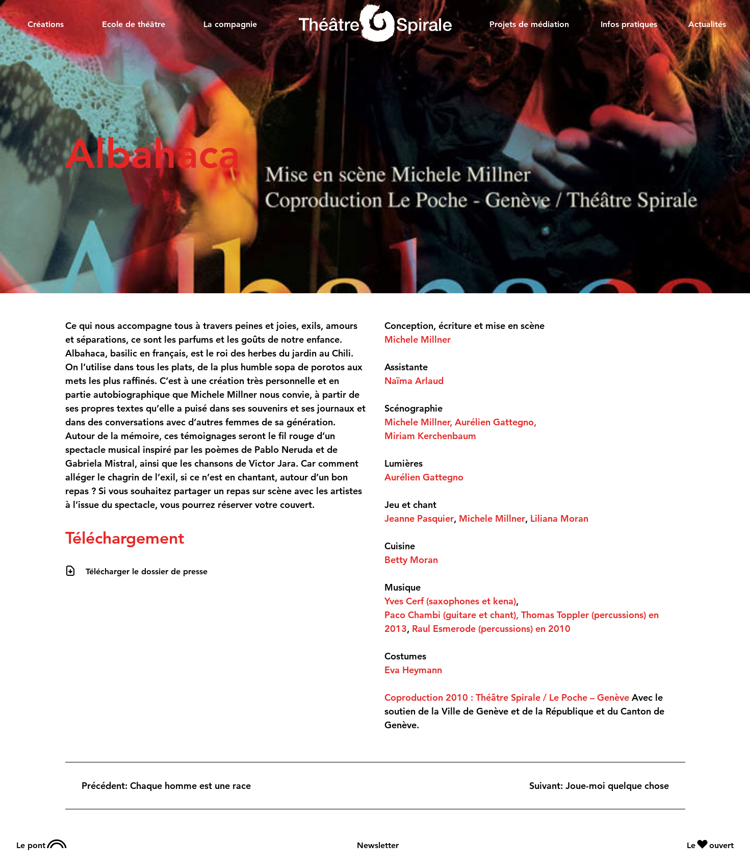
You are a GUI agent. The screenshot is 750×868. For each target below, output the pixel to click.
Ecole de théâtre (133, 24)
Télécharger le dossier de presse (147, 571)
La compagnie (230, 24)
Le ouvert (710, 844)
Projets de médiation (529, 24)
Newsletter (378, 845)
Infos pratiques (629, 24)
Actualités (707, 24)
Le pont (41, 844)
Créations (46, 24)
